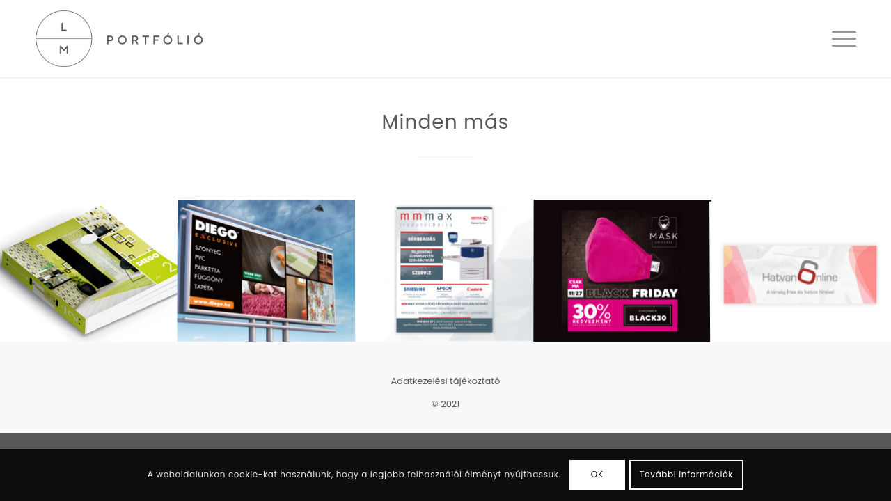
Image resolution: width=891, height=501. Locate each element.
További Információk (686, 474)
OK (597, 474)
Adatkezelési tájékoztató (445, 381)
